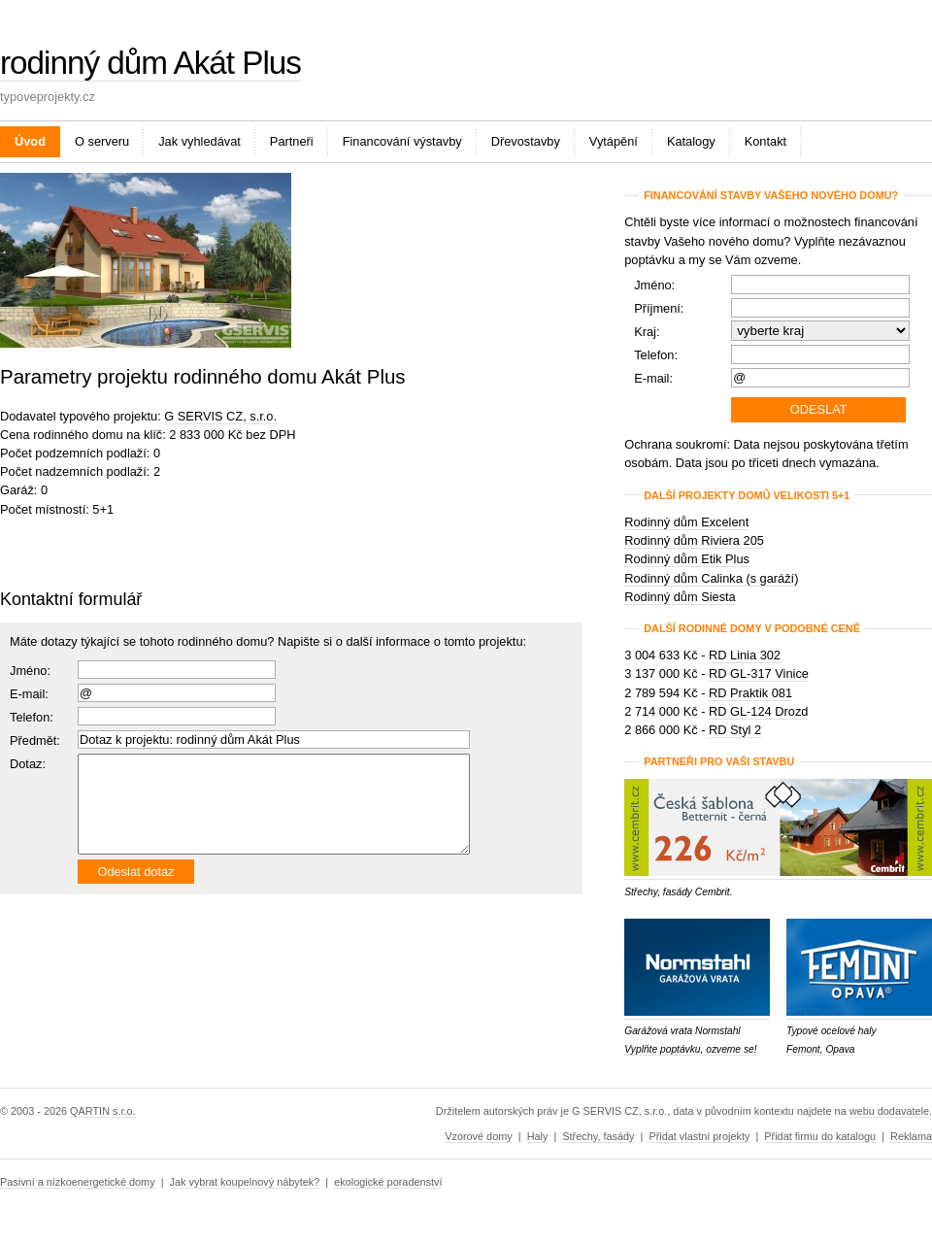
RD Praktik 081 (750, 693)
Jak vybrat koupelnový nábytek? (245, 1182)
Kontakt (765, 141)
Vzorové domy (479, 1136)
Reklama (911, 1136)
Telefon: (656, 355)
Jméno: (30, 670)
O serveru (102, 141)
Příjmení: (658, 308)
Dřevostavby (525, 141)
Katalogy (691, 141)
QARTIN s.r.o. (102, 1111)
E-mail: (29, 694)
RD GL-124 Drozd (758, 711)
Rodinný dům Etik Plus (686, 559)
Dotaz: (28, 763)
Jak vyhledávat (199, 141)
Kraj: (646, 331)
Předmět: (35, 740)
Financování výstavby (402, 141)
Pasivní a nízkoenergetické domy (77, 1182)
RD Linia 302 (745, 655)
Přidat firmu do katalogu (820, 1136)
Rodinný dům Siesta (680, 596)
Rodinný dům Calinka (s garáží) (711, 578)
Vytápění (613, 141)
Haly (538, 1136)
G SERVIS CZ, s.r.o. (220, 416)
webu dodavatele (889, 1111)
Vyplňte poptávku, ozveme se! (690, 1049)
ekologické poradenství (388, 1182)
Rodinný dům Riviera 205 (694, 540)
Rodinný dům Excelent (686, 522)
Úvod (30, 141)
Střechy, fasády (598, 1136)
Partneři (292, 141)
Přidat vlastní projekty (699, 1136)
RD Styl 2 (735, 730)
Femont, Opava (820, 1049)
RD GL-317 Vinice (759, 673)
